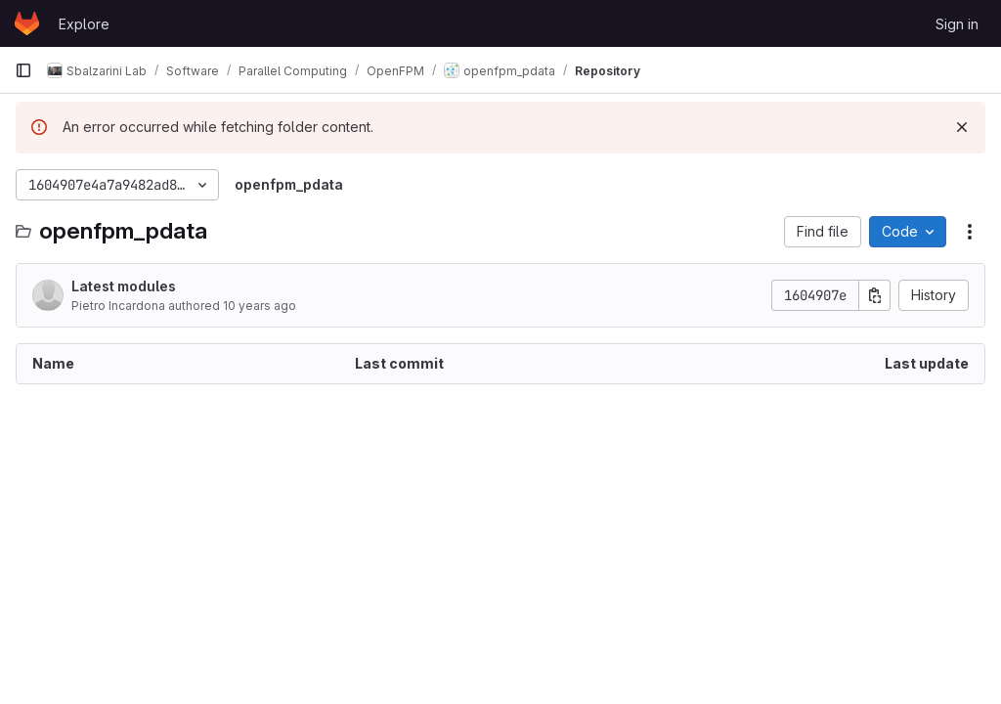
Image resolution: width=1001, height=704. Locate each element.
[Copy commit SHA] (875, 295)
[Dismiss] (962, 127)
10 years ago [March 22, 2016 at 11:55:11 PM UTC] (259, 305)
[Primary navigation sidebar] (23, 70)
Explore (84, 24)
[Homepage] (27, 23)
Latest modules (123, 286)
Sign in (957, 24)
